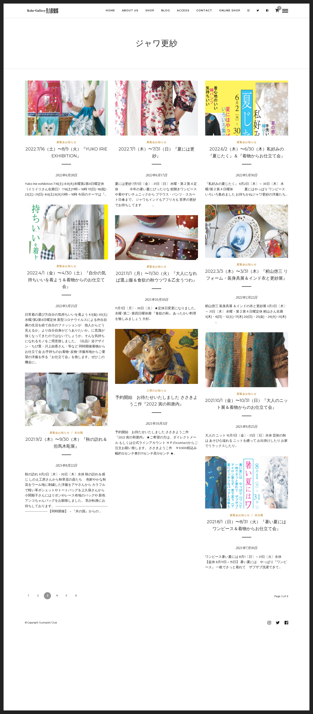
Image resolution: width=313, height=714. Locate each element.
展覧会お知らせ (66, 142)
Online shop (229, 10)
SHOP (149, 10)
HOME (110, 10)
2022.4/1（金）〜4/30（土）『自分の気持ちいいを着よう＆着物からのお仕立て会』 (66, 279)
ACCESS (183, 10)
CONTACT (204, 10)
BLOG (165, 10)
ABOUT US (130, 10)
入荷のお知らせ (156, 390)
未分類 (78, 432)
